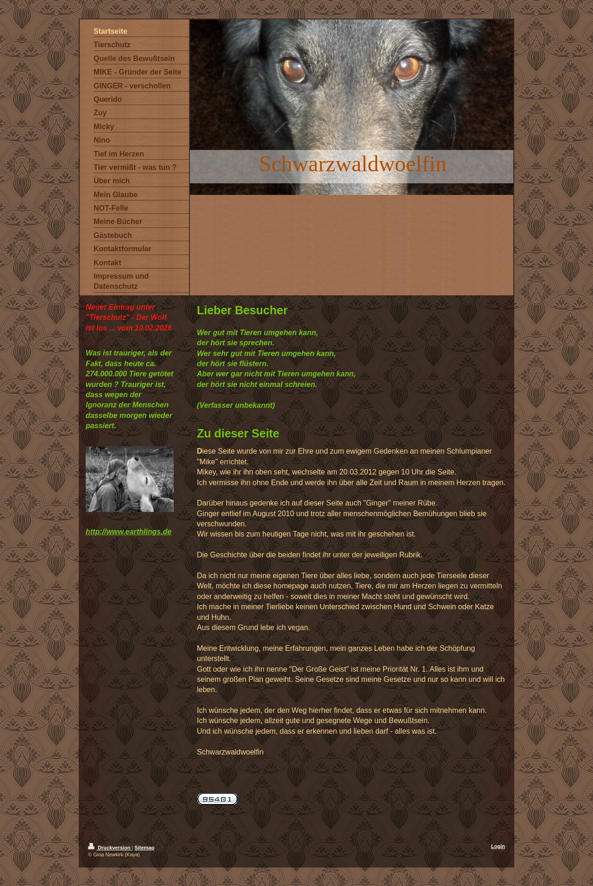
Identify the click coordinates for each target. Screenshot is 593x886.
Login (498, 846)
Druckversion (110, 847)
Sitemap (144, 847)
